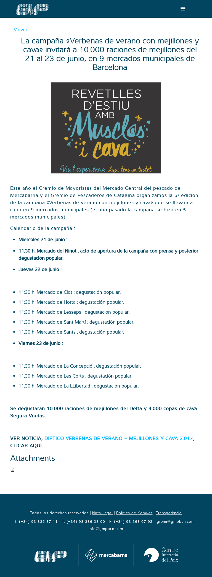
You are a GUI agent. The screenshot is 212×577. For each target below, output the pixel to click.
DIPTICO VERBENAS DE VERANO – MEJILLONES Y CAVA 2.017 (118, 438)
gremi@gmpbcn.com (176, 521)
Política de (134, 513)
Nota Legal (102, 513)
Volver (20, 29)
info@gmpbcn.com (106, 528)
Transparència (169, 513)
